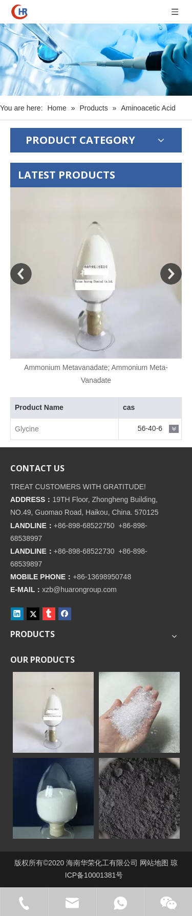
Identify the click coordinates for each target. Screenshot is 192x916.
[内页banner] (96, 60)
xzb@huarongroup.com (79, 589)
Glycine (27, 429)
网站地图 (154, 863)
